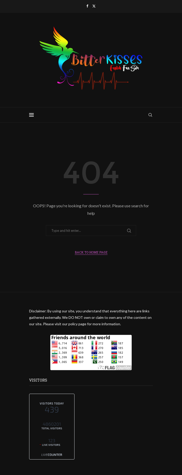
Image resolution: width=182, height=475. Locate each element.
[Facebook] (87, 6)
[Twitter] (94, 6)
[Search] (150, 114)
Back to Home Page (91, 252)
